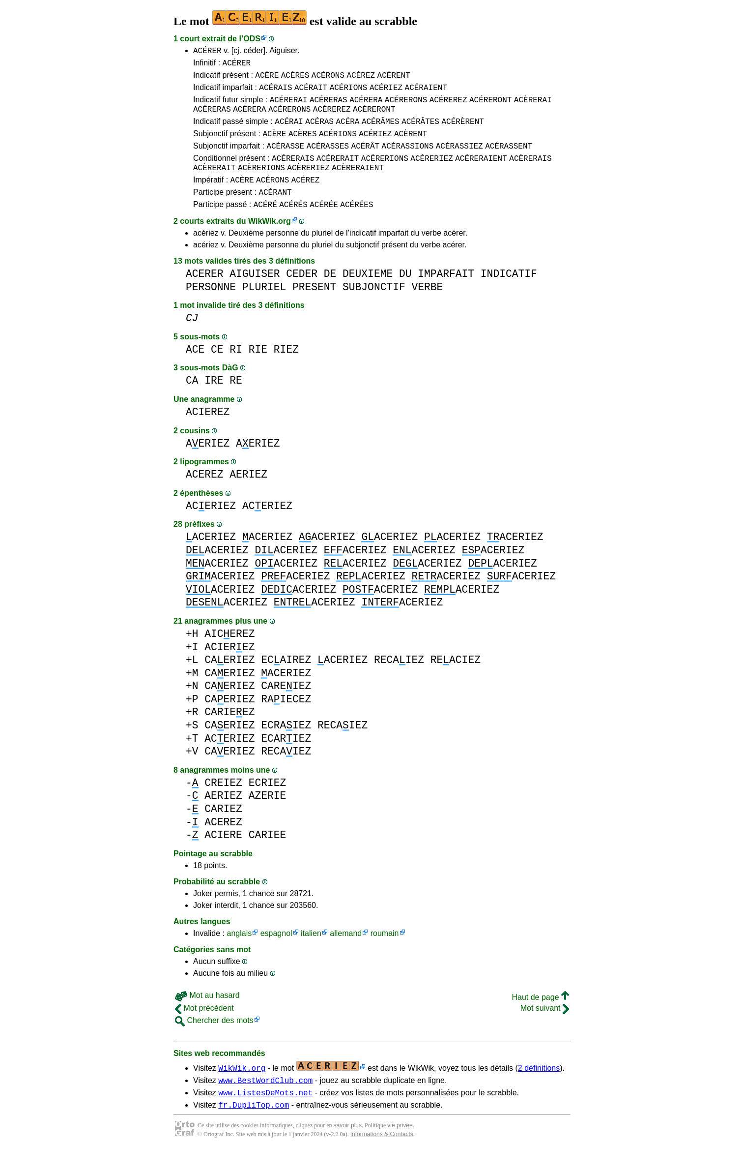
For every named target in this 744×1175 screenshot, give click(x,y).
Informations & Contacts (381, 1159)
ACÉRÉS (293, 224)
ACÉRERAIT (337, 172)
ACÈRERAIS (530, 172)
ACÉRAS (319, 131)
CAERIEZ (229, 680)
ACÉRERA (365, 106)
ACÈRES (295, 79)
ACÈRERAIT (214, 183)
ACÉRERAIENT (481, 172)
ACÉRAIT (310, 93)
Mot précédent (204, 1028)
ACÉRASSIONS (408, 158)
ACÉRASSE (285, 158)
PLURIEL (264, 308)
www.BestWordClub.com (265, 1102)
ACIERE (223, 855)
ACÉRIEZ (386, 93)
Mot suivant (544, 1028)
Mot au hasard (207, 1016)
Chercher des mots (214, 1041)
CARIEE (267, 855)
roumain (385, 954)
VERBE (427, 308)
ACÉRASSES (328, 158)
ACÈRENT (393, 79)
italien (311, 954)
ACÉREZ (360, 79)
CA (192, 401)
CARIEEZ (229, 732)
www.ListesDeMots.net (265, 1116)
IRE (213, 401)
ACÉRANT (274, 211)
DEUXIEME (368, 294)
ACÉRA (347, 131)
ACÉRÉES (356, 224)
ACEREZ (205, 495)
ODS (251, 38)
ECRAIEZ (286, 746)
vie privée (399, 1150)
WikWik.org (269, 242)
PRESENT (314, 308)
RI (235, 370)
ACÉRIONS (349, 93)
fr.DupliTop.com (253, 1129)
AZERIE (267, 816)
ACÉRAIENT (426, 93)
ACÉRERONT (490, 106)
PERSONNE (211, 308)
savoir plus (348, 1150)
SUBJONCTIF (374, 308)
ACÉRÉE (324, 224)
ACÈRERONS (289, 117)
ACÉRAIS (275, 93)
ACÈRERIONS (261, 183)
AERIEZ (207, 464)
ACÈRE (267, 79)
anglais (239, 954)
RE (235, 401)
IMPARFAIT (446, 294)
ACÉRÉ (265, 224)
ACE (195, 370)
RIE (258, 370)
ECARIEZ (286, 759)
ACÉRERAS (328, 106)
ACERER (205, 294)
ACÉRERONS (406, 106)
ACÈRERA (249, 117)
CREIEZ (223, 803)
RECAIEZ (399, 680)
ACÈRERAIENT (358, 183)
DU (405, 294)
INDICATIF (509, 294)
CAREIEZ (286, 706)
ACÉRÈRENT (462, 131)
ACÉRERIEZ (431, 172)
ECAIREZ (286, 680)
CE (217, 370)
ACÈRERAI (533, 106)
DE (330, 294)
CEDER (301, 294)
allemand (346, 954)
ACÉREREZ (448, 106)
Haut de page (540, 1018)
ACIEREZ (207, 432)
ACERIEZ (211, 526)
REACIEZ (455, 680)
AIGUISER (254, 294)
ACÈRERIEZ (308, 183)
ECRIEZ (267, 803)
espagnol (276, 954)
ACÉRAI (289, 131)
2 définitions (539, 1089)
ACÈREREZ (332, 117)
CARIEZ (223, 829)
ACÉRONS (328, 79)
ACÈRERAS (212, 117)
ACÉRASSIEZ (459, 158)
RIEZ (286, 370)
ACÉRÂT (365, 158)
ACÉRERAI (289, 106)
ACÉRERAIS (293, 172)
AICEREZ (229, 654)
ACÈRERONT (374, 117)
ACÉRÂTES (420, 131)
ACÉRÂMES (381, 131)
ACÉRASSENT (508, 158)
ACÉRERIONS (384, 172)
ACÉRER (207, 51)
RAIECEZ (286, 720)
